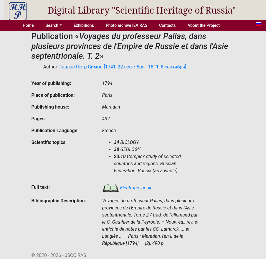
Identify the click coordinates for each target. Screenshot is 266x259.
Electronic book (127, 188)
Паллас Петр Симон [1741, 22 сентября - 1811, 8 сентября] (122, 67)
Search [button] (51, 25)
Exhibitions (84, 25)
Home (28, 25)
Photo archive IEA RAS (126, 25)
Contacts (167, 25)
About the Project (204, 25)
